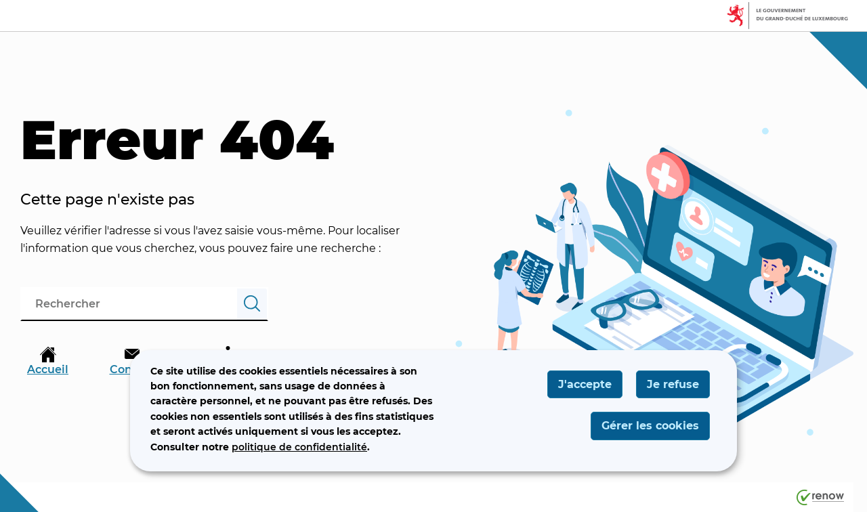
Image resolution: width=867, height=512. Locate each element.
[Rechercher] (252, 304)
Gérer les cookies (650, 425)
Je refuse (673, 384)
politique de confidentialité (299, 447)
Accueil (47, 361)
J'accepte (585, 384)
